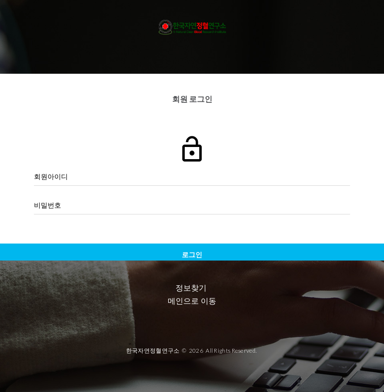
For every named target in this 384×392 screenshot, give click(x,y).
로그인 (192, 254)
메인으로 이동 (192, 301)
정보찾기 (191, 288)
